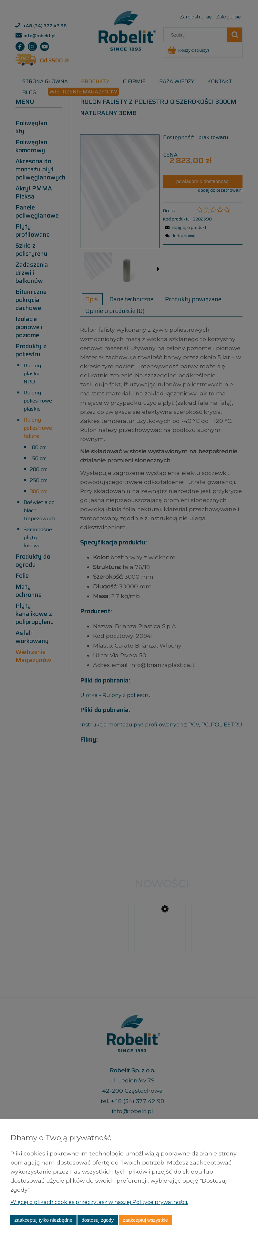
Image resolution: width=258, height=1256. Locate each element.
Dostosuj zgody (97, 1220)
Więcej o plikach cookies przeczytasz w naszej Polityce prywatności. (107, 1201)
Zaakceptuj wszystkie (145, 1220)
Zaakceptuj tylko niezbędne (43, 1220)
